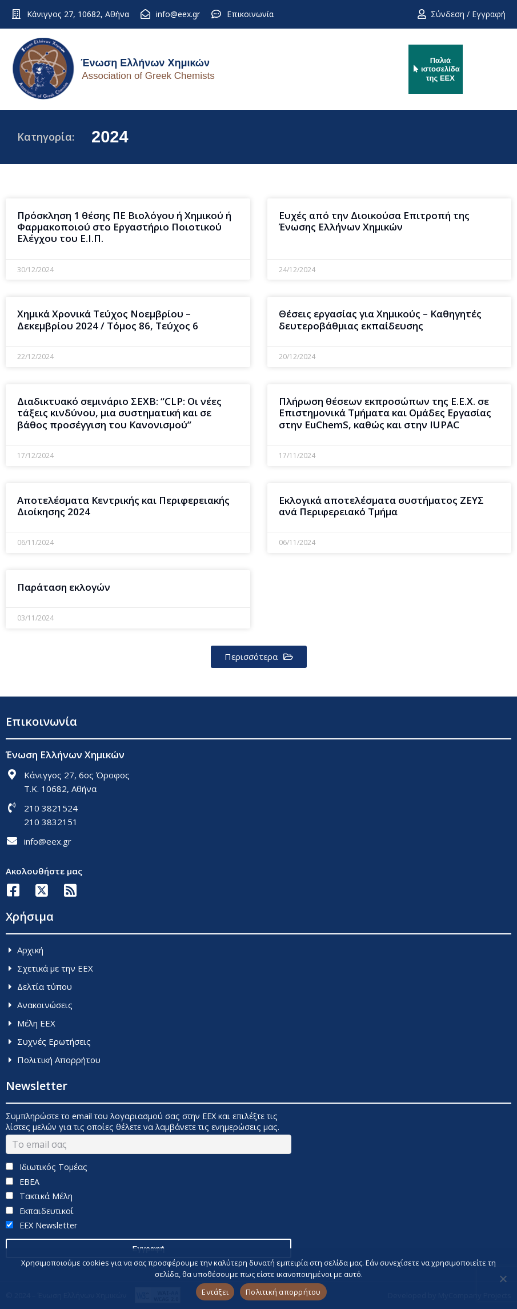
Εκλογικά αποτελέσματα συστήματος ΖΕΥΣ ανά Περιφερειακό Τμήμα (381, 506)
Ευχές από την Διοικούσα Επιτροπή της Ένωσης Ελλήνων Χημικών (374, 221)
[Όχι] (502, 1278)
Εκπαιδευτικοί (40, 1210)
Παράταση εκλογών (63, 587)
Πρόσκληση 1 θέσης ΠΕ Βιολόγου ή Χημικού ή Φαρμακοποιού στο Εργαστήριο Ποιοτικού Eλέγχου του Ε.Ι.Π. (124, 227)
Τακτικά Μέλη (39, 1196)
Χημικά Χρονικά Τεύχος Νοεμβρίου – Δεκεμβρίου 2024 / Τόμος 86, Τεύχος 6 (107, 319)
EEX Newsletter (41, 1225)
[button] (259, 657)
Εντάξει (215, 1292)
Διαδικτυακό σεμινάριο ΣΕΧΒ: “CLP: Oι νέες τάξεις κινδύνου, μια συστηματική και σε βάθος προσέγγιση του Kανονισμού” (119, 413)
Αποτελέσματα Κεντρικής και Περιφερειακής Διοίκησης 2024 (123, 506)
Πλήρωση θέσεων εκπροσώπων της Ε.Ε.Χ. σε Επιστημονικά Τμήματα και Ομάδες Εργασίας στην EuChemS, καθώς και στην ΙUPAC (385, 413)
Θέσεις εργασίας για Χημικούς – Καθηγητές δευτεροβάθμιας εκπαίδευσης (380, 319)
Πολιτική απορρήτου (283, 1292)
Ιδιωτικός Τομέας (46, 1166)
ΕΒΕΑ (22, 1181)
